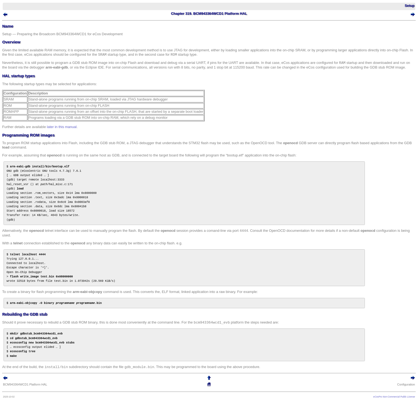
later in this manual (62, 127)
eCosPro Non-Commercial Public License (394, 396)
